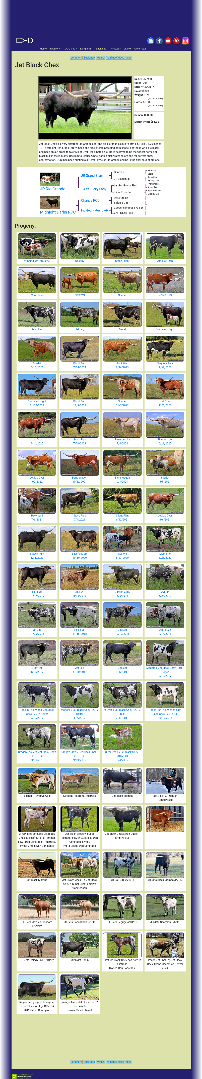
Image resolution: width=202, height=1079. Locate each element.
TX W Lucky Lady (93, 189)
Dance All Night (165, 329)
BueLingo (101, 48)
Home (43, 48)
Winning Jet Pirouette (37, 261)
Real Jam (36, 329)
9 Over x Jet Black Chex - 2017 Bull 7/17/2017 (122, 714)
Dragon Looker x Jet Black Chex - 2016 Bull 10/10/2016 (37, 756)
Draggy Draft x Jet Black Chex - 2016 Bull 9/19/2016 (79, 756)
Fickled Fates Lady (95, 210)
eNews (128, 48)
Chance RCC (90, 200)
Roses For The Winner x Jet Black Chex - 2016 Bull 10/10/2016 (165, 714)
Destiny (79, 261)
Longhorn (85, 48)
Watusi (115, 48)
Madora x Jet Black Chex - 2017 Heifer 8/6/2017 (79, 714)
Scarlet (122, 295)
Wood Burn (36, 295)
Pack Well (79, 295)
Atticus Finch (165, 261)
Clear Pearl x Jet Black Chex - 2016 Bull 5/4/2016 (122, 756)
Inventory (54, 48)
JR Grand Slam (92, 176)
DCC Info (70, 48)
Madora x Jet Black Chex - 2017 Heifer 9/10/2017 (165, 672)
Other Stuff (140, 48)
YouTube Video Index (118, 57)
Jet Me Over (165, 295)
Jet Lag (79, 329)
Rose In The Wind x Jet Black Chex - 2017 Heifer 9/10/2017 (37, 714)
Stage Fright (122, 261)
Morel (122, 329)
